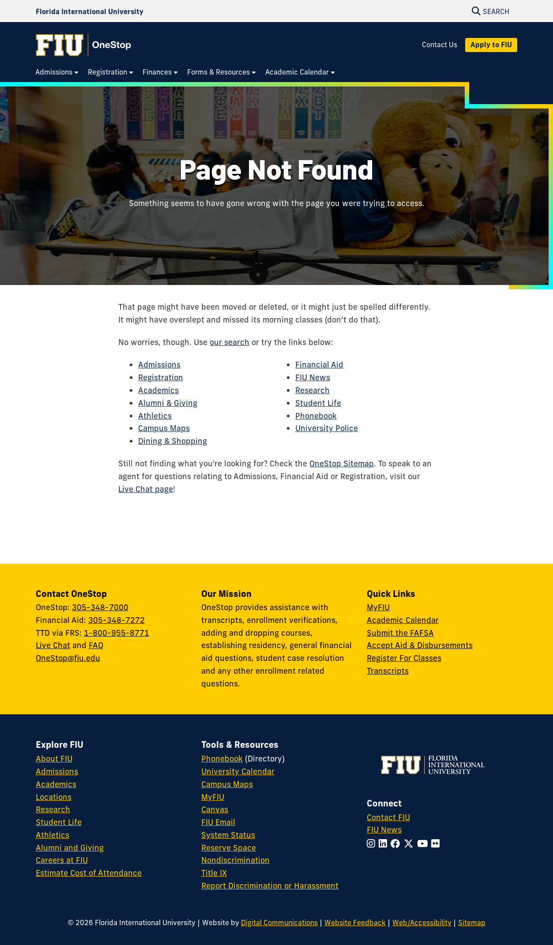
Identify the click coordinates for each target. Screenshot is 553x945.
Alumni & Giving (167, 403)
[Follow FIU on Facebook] (397, 844)
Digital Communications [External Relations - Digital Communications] (279, 922)
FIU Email (218, 822)
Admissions (159, 365)
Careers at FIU (62, 860)
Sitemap (471, 922)
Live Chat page (145, 489)
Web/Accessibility (421, 922)
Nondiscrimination (235, 860)
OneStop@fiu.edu (68, 658)
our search (229, 342)
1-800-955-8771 (116, 633)
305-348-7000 (100, 607)
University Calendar (238, 771)
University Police (326, 428)
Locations (53, 797)
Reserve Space (228, 848)
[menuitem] (57, 72)
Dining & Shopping (172, 441)
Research (312, 390)
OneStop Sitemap (341, 463)
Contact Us (439, 45)
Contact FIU (388, 817)
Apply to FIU (491, 44)
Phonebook (316, 416)
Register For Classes (404, 658)
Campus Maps (164, 428)
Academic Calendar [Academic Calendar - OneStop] (403, 620)
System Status (228, 835)
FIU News (312, 377)
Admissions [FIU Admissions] (57, 771)
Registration (160, 377)
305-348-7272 (116, 620)
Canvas (214, 809)
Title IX (214, 873)
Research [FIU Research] (53, 809)
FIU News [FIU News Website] (384, 830)
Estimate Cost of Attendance (89, 873)
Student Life (318, 403)
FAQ (96, 645)
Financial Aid (319, 365)
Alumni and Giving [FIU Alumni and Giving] (70, 848)
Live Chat (53, 645)
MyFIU (378, 607)
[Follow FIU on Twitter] (410, 844)
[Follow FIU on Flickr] (437, 844)
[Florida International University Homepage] (89, 11)
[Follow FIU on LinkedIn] (385, 844)
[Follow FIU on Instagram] (373, 844)
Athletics (155, 416)
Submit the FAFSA (400, 633)
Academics (158, 390)
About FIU (54, 759)
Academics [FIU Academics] (56, 784)
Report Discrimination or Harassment (270, 886)
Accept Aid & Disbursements (420, 645)
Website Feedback (355, 922)
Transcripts (388, 671)
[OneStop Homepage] (83, 45)
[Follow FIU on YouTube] (424, 844)
